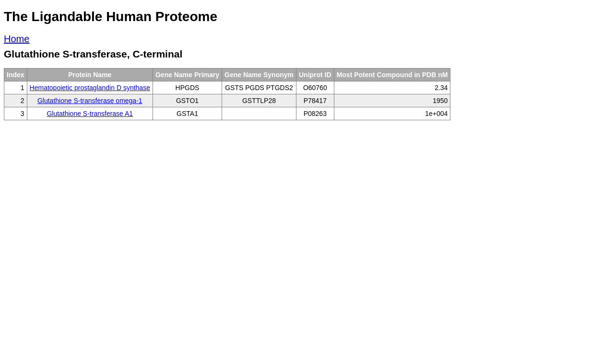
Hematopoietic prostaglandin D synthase (90, 88)
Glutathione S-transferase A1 (90, 113)
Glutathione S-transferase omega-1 (89, 100)
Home (16, 39)
